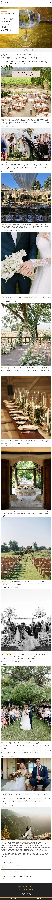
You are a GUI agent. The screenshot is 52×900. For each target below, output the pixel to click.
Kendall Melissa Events (7, 653)
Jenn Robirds (4, 367)
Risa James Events (5, 793)
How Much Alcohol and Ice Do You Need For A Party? (17, 871)
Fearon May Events (6, 224)
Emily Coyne (4, 511)
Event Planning (5, 13)
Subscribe (13, 898)
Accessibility (21, 894)
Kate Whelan (24, 162)
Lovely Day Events (5, 119)
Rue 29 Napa (4, 440)
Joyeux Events (4, 742)
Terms (31, 894)
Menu (39, 898)
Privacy (27, 894)
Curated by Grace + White (30, 297)
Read (4, 867)
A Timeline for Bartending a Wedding (12, 866)
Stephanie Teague (5, 581)
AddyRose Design (26, 842)
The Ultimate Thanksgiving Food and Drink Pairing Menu (18, 876)
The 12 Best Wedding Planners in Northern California (7, 24)
